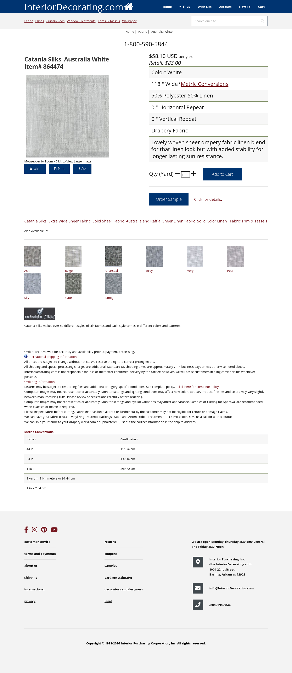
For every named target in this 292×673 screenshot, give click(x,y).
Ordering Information (39, 382)
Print (61, 168)
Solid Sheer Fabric (108, 221)
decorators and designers (124, 589)
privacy (29, 601)
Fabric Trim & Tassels (248, 221)
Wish (37, 168)
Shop (186, 6)
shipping (30, 577)
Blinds (39, 21)
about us (31, 565)
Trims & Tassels (109, 21)
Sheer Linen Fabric (178, 221)
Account (225, 7)
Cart (261, 7)
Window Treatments (81, 21)
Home (167, 7)
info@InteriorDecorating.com (231, 588)
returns (110, 542)
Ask (84, 168)
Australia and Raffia (143, 221)
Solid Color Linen (212, 221)
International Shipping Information (50, 357)
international (34, 589)
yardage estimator (119, 577)
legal (108, 601)
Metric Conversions (205, 84)
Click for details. (208, 199)
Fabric (28, 21)
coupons (111, 554)
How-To (245, 7)
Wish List (205, 7)
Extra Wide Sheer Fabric (69, 221)
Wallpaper (129, 21)
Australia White (162, 31)
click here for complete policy (198, 387)
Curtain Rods (55, 21)
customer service (37, 542)
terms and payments (40, 554)
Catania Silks (35, 221)
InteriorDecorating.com (79, 6)
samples (111, 565)
